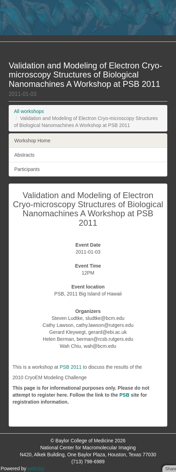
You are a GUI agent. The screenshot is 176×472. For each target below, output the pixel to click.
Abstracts (24, 155)
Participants (27, 169)
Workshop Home (32, 140)
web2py (36, 468)
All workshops (29, 111)
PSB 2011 (70, 367)
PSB (124, 395)
